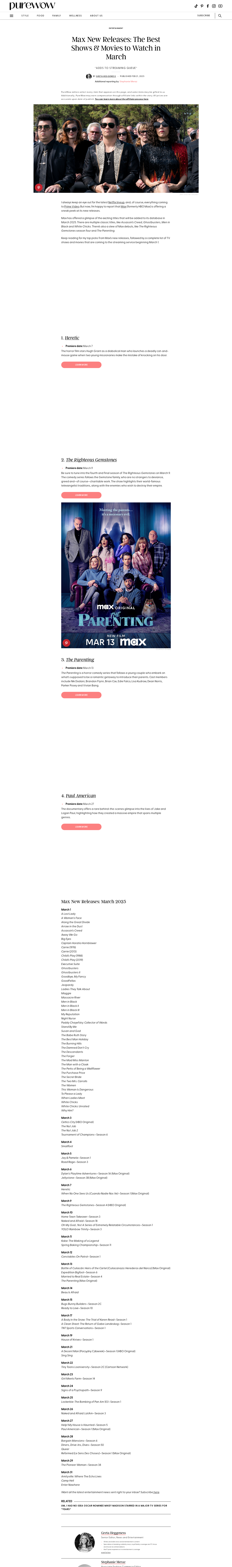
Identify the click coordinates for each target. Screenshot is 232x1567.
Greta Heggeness (106, 76)
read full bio (106, 1552)
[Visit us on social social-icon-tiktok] (196, 6)
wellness (75, 16)
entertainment (116, 28)
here (156, 1492)
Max (123, 206)
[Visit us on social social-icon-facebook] (207, 6)
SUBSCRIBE (203, 15)
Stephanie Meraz (128, 81)
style (25, 16)
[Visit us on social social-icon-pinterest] (202, 6)
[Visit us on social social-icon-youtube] (220, 6)
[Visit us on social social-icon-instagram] (214, 6)
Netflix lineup (116, 202)
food (40, 16)
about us (96, 16)
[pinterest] (39, 187)
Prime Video (71, 206)
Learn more (81, 365)
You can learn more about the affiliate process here (121, 99)
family (56, 16)
